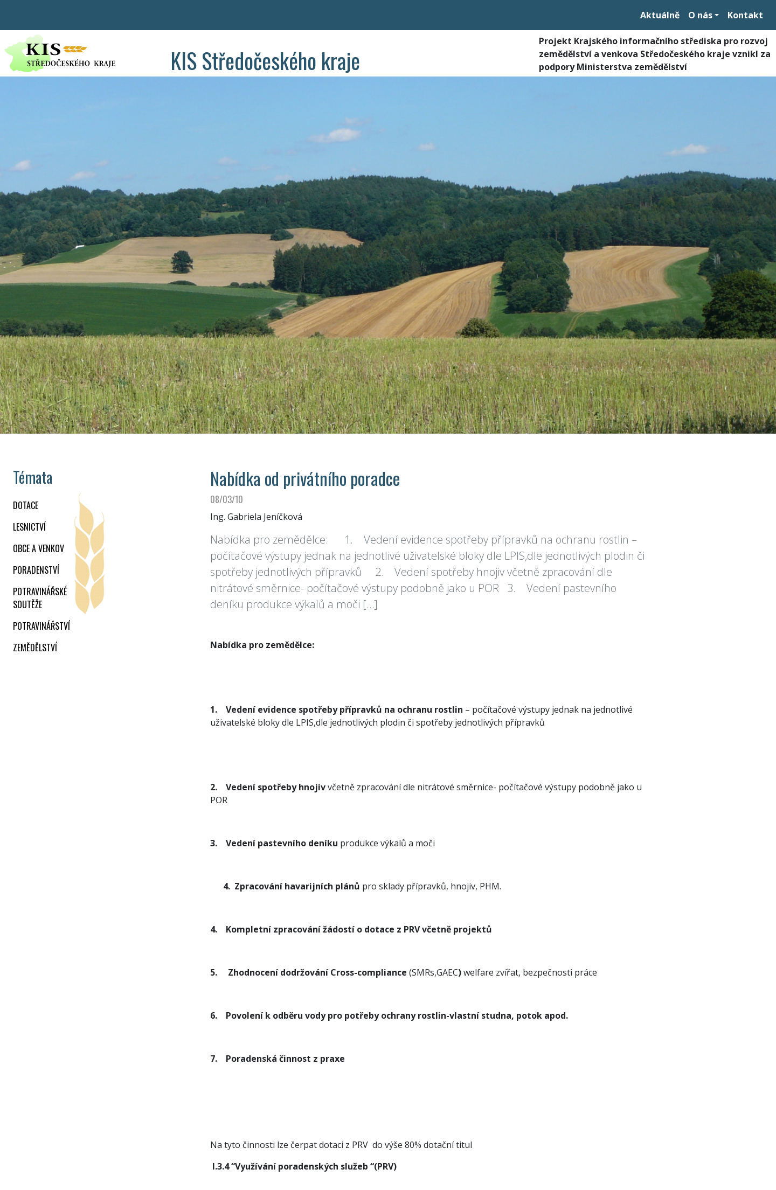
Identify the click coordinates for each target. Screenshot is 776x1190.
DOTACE (25, 505)
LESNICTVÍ (29, 526)
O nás (700, 15)
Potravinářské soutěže (40, 598)
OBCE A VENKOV (38, 548)
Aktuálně (660, 15)
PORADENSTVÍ (36, 569)
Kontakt (745, 15)
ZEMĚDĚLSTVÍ (35, 647)
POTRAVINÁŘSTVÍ (41, 626)
